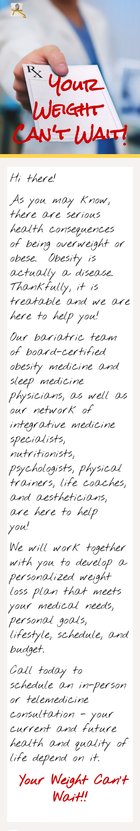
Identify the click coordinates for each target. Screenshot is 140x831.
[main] (70, 79)
